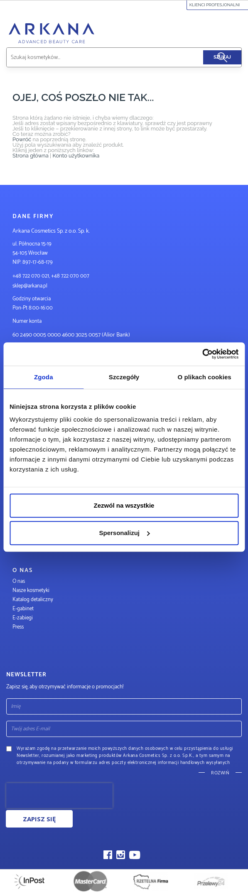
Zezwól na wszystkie (124, 505)
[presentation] (59, 795)
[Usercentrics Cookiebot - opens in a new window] (202, 354)
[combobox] (114, 57)
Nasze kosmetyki (30, 590)
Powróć (21, 139)
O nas (18, 581)
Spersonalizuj (124, 532)
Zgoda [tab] (43, 377)
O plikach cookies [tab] (204, 377)
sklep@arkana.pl (29, 286)
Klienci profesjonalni (217, 4)
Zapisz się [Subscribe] (39, 819)
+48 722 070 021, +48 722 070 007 (50, 276)
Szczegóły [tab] (124, 377)
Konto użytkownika (75, 155)
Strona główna (30, 155)
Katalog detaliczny (32, 599)
